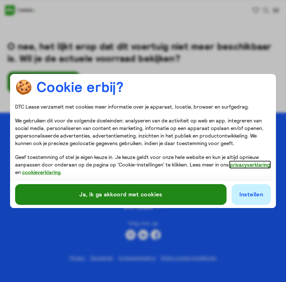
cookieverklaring (41, 172)
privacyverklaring (250, 164)
